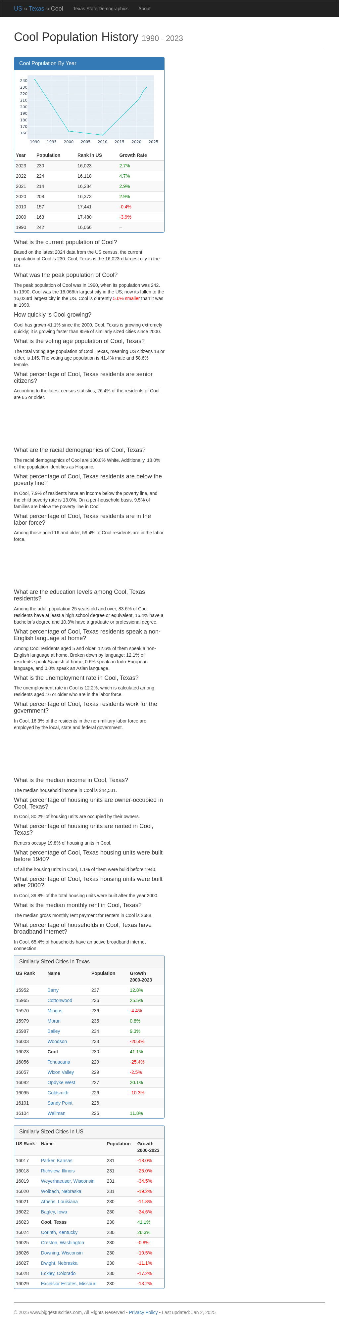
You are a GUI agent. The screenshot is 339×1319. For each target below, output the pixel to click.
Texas (36, 8)
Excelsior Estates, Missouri (68, 1283)
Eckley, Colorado (58, 1273)
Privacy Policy (143, 1312)
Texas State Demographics (100, 8)
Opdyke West (61, 1082)
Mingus (54, 1010)
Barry (52, 990)
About (144, 8)
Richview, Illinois (58, 1170)
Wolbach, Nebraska (61, 1191)
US (18, 8)
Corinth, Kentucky (59, 1232)
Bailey (53, 1031)
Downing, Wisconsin (62, 1252)
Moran (54, 1021)
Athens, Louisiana (59, 1201)
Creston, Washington (62, 1242)
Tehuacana (58, 1062)
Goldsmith (57, 1092)
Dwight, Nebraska (59, 1263)
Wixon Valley (60, 1072)
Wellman (56, 1113)
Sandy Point (60, 1103)
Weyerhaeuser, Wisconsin (68, 1181)
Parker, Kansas (57, 1160)
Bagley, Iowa (54, 1211)
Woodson (57, 1041)
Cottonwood (59, 1000)
